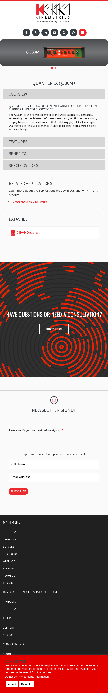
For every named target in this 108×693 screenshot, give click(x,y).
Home (73, 32)
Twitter (36, 32)
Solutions (10, 532)
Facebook (26, 32)
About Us (9, 575)
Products (9, 539)
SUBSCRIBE (18, 491)
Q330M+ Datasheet (28, 232)
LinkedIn (45, 32)
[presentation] (38, 440)
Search (64, 32)
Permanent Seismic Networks (29, 202)
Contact (8, 583)
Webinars (9, 561)
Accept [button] (12, 684)
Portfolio (10, 554)
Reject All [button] (26, 684)
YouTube (54, 32)
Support (9, 568)
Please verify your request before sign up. (36, 430)
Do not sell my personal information (27, 676)
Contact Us (54, 329)
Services (8, 546)
